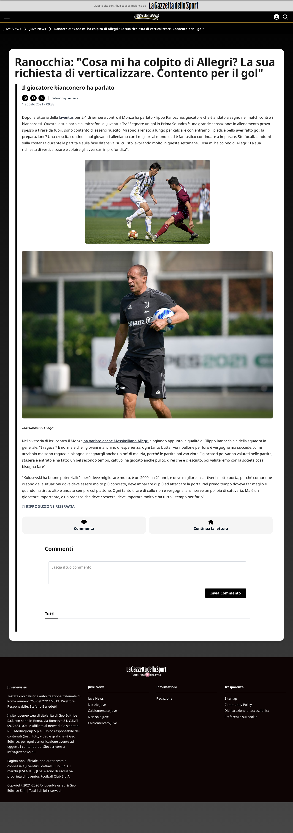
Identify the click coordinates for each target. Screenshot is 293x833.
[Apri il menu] (7, 17)
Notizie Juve (97, 704)
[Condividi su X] (41, 98)
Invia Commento (225, 593)
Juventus (66, 117)
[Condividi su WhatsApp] (25, 98)
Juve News (12, 28)
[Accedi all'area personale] (276, 17)
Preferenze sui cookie (241, 717)
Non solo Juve (98, 717)
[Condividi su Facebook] (33, 98)
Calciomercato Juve (102, 710)
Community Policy (238, 704)
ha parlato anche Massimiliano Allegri (116, 440)
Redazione (164, 698)
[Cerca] (286, 17)
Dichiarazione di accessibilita (247, 710)
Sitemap (231, 698)
